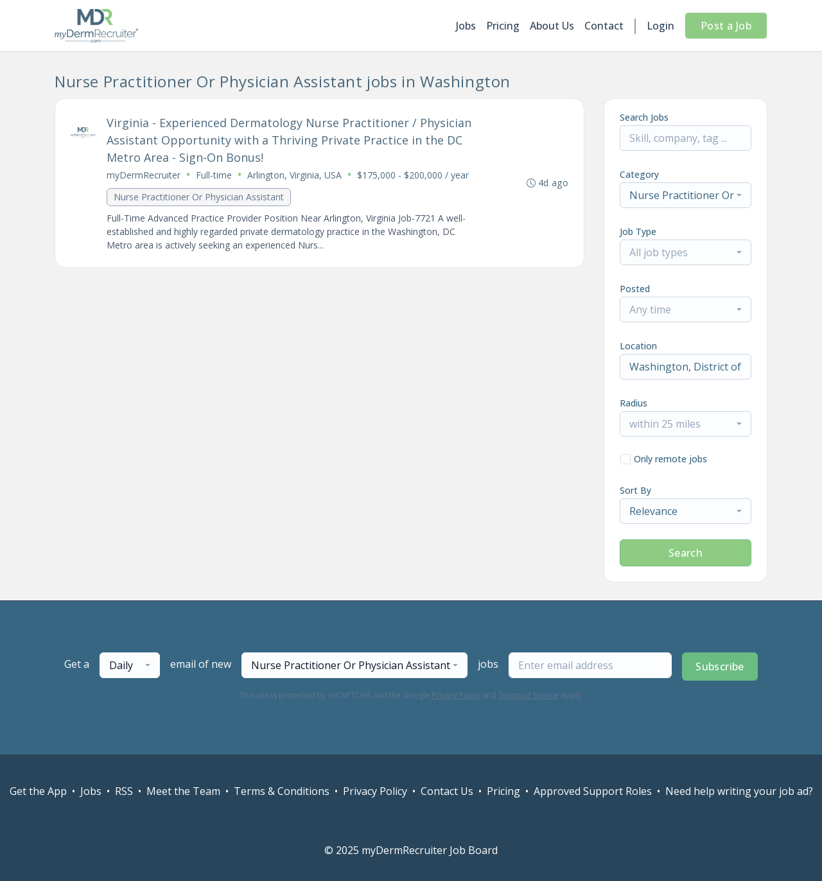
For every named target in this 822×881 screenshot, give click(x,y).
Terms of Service (528, 695)
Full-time (214, 175)
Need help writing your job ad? (739, 791)
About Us (552, 26)
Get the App (38, 791)
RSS (124, 791)
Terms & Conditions (281, 791)
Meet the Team (183, 791)
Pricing (503, 26)
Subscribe (719, 666)
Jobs (466, 26)
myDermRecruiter (143, 175)
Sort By (635, 490)
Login (660, 26)
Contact (604, 26)
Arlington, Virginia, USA (294, 175)
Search (686, 553)
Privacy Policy (456, 695)
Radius (633, 403)
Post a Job (726, 26)
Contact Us (447, 791)
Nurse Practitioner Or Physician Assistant (199, 197)
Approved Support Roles (593, 791)
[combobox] (685, 195)
